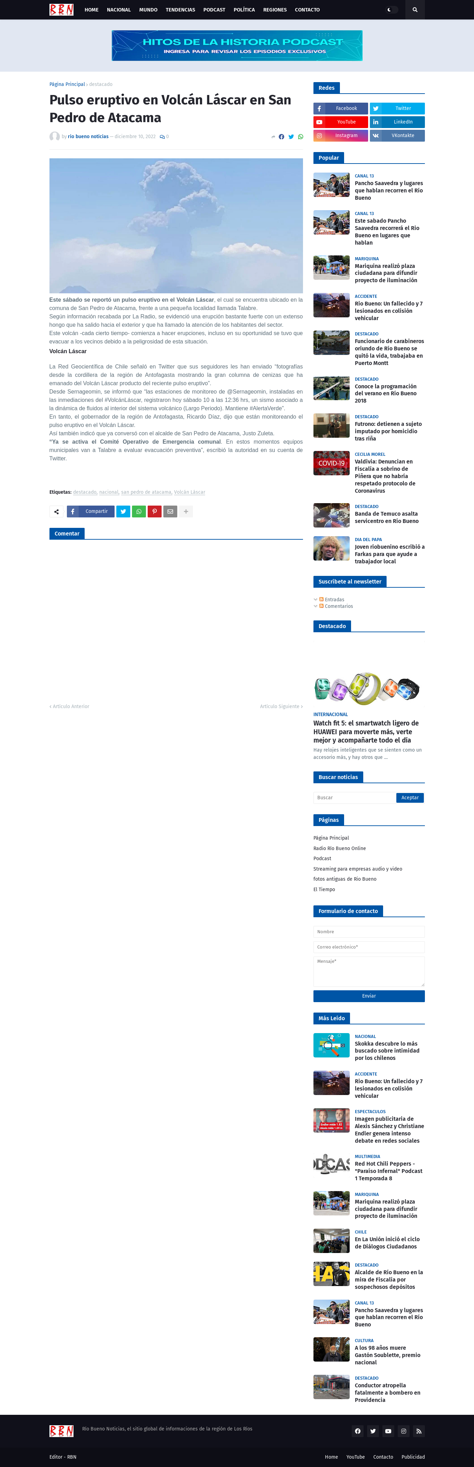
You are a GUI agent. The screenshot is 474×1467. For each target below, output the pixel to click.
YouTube (356, 1457)
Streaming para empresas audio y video (357, 869)
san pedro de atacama (146, 492)
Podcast (322, 859)
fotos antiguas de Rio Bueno (344, 879)
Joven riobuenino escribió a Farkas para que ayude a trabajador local (390, 554)
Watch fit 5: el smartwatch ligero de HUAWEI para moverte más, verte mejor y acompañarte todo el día (366, 731)
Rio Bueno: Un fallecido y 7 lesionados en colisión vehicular (388, 311)
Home (331, 1457)
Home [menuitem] (92, 10)
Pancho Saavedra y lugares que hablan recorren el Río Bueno (389, 190)
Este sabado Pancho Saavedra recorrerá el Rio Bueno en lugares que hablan (387, 231)
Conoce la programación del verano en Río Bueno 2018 (386, 393)
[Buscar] (369, 798)
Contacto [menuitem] (307, 10)
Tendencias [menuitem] (180, 10)
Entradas (331, 600)
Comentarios (336, 606)
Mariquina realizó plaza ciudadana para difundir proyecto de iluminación (386, 273)
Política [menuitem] (244, 10)
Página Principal (67, 84)
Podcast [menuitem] (214, 10)
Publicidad (413, 1457)
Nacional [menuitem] (119, 10)
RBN (72, 1457)
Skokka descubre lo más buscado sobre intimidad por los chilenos (387, 1051)
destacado (100, 84)
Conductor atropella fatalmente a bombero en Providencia (387, 1392)
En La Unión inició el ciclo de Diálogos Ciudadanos (387, 1243)
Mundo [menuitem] (148, 10)
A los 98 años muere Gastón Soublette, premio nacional (387, 1355)
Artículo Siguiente (280, 706)
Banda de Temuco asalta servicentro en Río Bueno (387, 517)
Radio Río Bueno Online (339, 848)
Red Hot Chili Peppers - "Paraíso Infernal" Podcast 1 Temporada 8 (388, 1171)
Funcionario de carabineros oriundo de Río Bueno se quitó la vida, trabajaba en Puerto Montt (389, 352)
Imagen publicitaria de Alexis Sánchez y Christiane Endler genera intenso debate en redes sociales (389, 1130)
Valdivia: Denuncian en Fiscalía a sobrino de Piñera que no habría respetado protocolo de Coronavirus (385, 476)
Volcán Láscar (189, 492)
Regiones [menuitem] (275, 10)
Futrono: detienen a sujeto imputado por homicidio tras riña (388, 431)
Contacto (383, 1457)
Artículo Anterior (71, 706)
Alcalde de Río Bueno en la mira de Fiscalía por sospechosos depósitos (389, 1279)
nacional (108, 492)
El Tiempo (324, 890)
